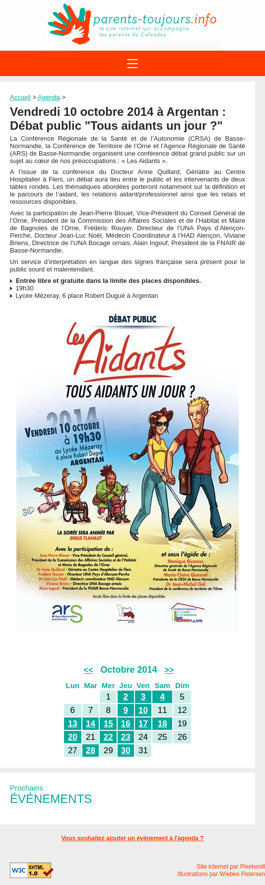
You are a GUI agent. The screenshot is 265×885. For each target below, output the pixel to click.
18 (162, 723)
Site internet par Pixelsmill (231, 866)
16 (126, 723)
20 (72, 737)
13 (72, 723)
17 (143, 723)
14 (90, 723)
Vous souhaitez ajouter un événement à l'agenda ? (133, 838)
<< (88, 670)
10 (143, 710)
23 (126, 737)
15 (108, 723)
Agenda (49, 97)
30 (126, 750)
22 (108, 737)
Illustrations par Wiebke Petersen (221, 874)
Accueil (20, 97)
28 (90, 750)
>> (169, 670)
